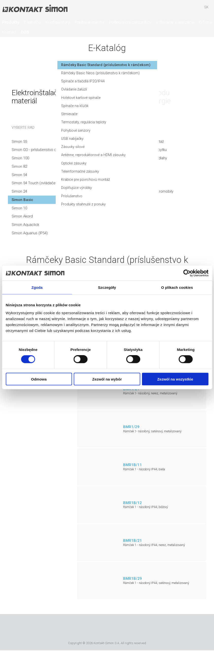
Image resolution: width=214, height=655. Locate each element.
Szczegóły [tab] (107, 287)
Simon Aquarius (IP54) (30, 233)
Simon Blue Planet (141, 628)
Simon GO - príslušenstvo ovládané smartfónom (51, 149)
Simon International (105, 628)
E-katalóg (32, 22)
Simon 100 (20, 158)
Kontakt (9, 32)
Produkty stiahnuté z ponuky (138, 213)
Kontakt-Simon (34, 9)
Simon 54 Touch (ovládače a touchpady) (45, 183)
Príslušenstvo (126, 204)
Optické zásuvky (128, 171)
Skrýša (192, 10)
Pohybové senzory (130, 138)
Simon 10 (19, 208)
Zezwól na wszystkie (175, 379)
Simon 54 (19, 175)
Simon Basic (22, 200)
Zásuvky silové (126, 155)
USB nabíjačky (126, 146)
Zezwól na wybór (107, 379)
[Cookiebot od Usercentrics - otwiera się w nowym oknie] (186, 273)
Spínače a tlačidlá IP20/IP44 (137, 88)
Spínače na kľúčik (129, 113)
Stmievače (123, 121)
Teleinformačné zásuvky (134, 180)
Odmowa (39, 379)
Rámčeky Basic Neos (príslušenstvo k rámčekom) (156, 80)
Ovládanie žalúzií (128, 96)
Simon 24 (19, 191)
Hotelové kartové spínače (136, 105)
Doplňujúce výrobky (131, 196)
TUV (126, 628)
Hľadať (178, 10)
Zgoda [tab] (37, 287)
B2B (25, 32)
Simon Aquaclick (25, 224)
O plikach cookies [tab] (177, 287)
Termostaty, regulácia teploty (139, 130)
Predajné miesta (89, 22)
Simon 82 (19, 166)
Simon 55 (19, 141)
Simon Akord (22, 216)
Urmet (79, 628)
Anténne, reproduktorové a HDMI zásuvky (148, 163)
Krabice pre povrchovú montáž (140, 188)
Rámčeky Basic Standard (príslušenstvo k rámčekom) (151, 69)
